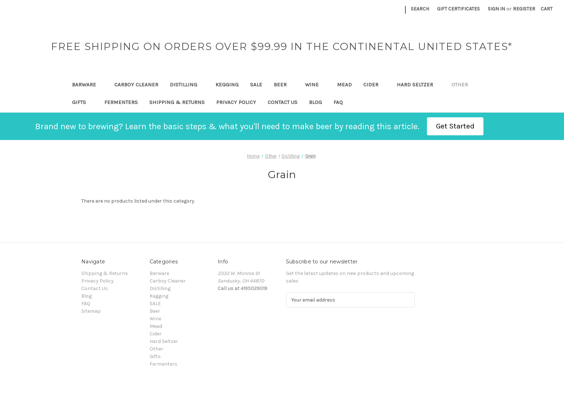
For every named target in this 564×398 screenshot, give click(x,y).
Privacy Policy (236, 102)
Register (524, 9)
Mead (344, 84)
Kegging (226, 84)
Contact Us (282, 102)
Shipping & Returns (177, 102)
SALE (256, 84)
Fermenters (121, 102)
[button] (455, 126)
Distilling (187, 84)
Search (420, 9)
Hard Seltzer (418, 84)
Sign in (496, 9)
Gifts (82, 102)
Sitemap (91, 311)
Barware (87, 84)
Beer (284, 84)
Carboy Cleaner (136, 84)
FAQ (338, 102)
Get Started (455, 126)
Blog (315, 102)
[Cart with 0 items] (546, 9)
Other (463, 84)
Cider (374, 84)
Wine (315, 84)
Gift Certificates (458, 9)
